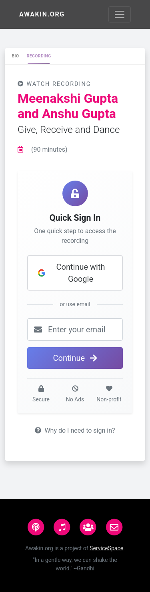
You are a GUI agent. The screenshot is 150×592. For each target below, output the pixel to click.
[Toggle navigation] (119, 14)
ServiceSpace (106, 548)
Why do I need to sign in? (75, 430)
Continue (75, 358)
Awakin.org (42, 14)
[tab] (15, 56)
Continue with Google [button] (71, 273)
